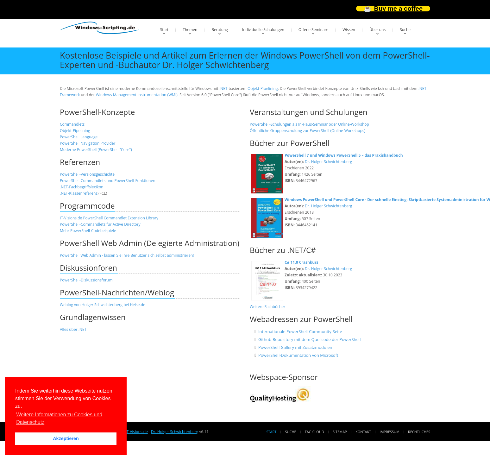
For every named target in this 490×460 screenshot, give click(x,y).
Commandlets (72, 124)
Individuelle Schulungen (263, 29)
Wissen (348, 29)
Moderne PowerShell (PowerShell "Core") (96, 149)
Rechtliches (419, 431)
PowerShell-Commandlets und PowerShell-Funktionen (107, 180)
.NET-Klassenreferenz (78, 193)
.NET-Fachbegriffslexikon (82, 187)
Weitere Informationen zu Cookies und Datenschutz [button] (59, 418)
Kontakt (363, 431)
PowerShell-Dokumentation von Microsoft (298, 355)
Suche (405, 29)
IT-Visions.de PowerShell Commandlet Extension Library (109, 218)
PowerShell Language (78, 137)
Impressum (389, 431)
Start (164, 29)
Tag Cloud (314, 431)
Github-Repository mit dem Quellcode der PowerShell (309, 339)
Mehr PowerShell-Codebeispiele (88, 230)
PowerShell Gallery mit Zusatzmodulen (295, 347)
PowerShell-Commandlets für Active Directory (100, 224)
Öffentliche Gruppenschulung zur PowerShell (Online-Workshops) (307, 130)
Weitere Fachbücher (267, 306)
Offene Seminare (313, 29)
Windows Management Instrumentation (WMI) (137, 95)
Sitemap (340, 431)
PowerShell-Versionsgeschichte (87, 174)
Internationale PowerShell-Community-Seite (300, 331)
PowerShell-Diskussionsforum (86, 280)
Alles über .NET (73, 329)
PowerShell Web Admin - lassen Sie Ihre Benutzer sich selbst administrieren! (127, 255)
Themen (190, 29)
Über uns (377, 29)
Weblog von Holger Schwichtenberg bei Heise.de (102, 304)
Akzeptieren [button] (66, 438)
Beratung (219, 29)
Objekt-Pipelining (263, 88)
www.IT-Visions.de (132, 431)
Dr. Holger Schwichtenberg (328, 161)
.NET (223, 88)
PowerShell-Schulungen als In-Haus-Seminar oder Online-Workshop (309, 124)
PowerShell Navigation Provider (88, 143)
